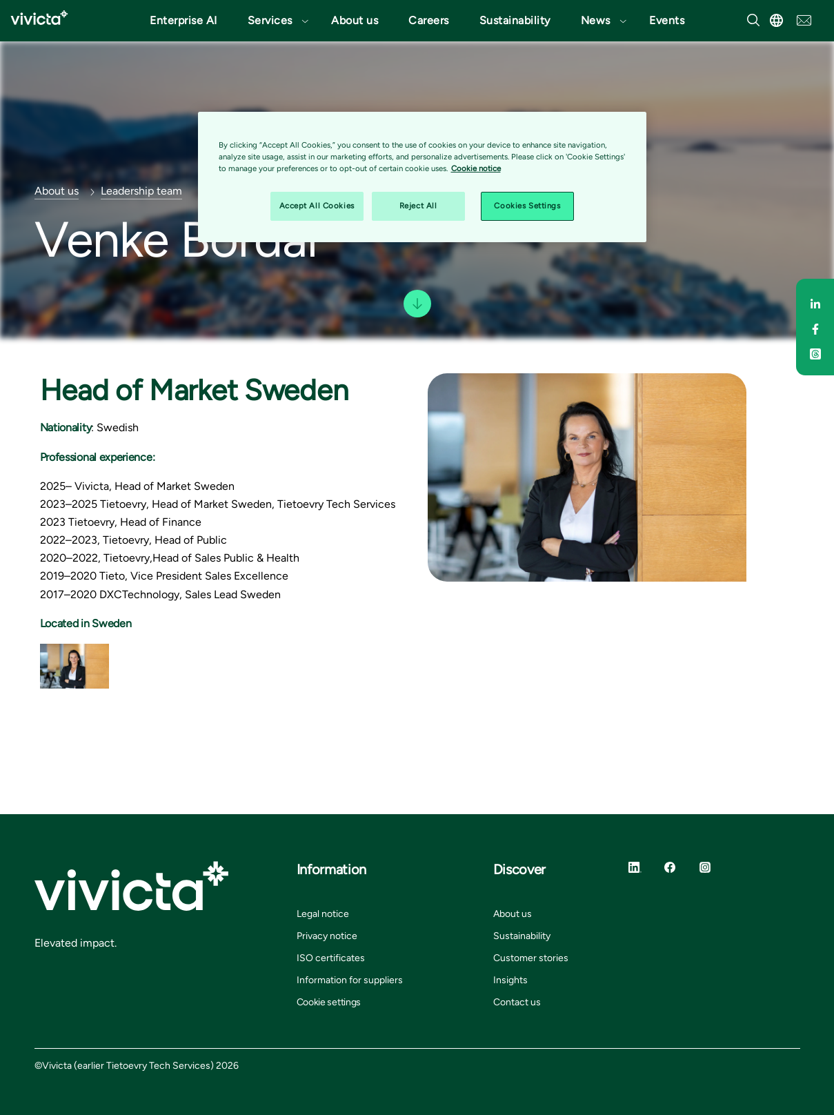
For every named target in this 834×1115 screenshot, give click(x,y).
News (595, 20)
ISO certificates (331, 958)
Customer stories (530, 958)
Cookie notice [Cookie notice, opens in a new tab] (476, 168)
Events (666, 20)
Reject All (418, 205)
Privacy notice (327, 936)
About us (354, 20)
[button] (274, 20)
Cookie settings (329, 1002)
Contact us (517, 1002)
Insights (510, 980)
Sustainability (514, 20)
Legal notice (323, 914)
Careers (428, 20)
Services (270, 20)
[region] (422, 177)
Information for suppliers (350, 980)
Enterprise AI (183, 20)
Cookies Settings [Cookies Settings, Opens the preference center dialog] (527, 205)
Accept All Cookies (317, 205)
